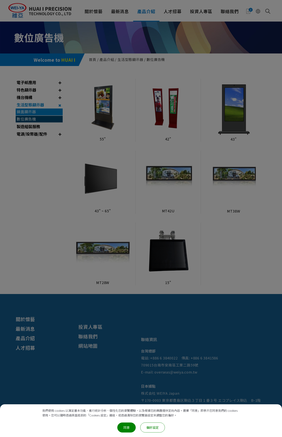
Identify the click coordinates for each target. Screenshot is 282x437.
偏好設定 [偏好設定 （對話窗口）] (152, 427)
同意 (126, 427)
